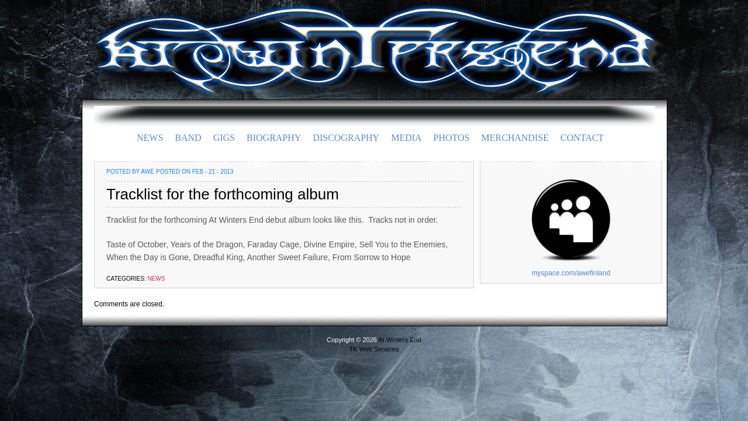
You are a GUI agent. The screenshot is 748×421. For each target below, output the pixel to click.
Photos (452, 138)
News (150, 138)
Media (406, 138)
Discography (346, 138)
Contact (582, 138)
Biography (274, 138)
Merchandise (515, 138)
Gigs (224, 138)
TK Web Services (374, 349)
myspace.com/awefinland (571, 273)
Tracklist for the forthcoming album (222, 194)
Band (188, 138)
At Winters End (374, 38)
